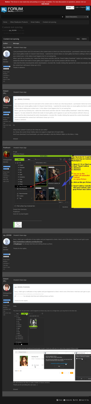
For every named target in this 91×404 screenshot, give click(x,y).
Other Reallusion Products (19, 22)
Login (77, 7)
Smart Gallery (35, 22)
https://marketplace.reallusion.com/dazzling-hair (27, 241)
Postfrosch (6, 147)
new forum (45, 4)
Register (83, 7)
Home (5, 22)
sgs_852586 (12, 30)
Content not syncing (49, 22)
